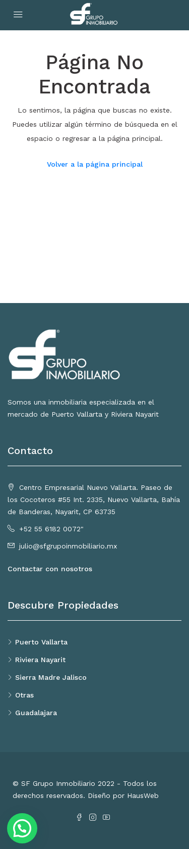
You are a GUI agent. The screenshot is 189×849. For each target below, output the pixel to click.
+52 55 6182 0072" (51, 529)
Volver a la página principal (95, 164)
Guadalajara (36, 713)
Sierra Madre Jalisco (51, 677)
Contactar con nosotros (50, 569)
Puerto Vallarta (41, 642)
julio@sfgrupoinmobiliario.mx (68, 546)
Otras (24, 695)
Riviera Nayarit (40, 660)
